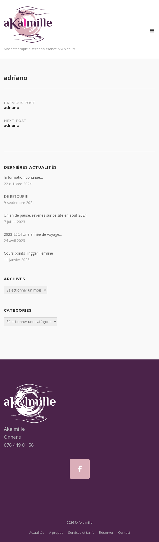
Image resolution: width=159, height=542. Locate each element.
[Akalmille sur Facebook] (80, 469)
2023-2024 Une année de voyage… (33, 234)
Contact (124, 532)
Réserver (106, 532)
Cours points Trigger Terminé (28, 253)
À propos (56, 532)
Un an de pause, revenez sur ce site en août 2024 (45, 215)
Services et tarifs (81, 532)
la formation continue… (23, 177)
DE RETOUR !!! (16, 196)
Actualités (36, 532)
